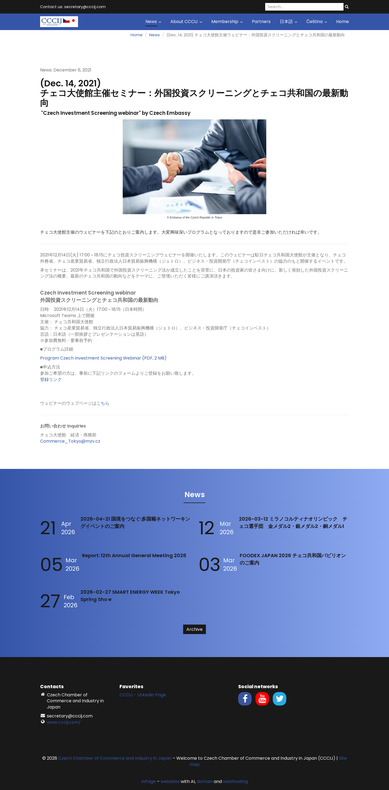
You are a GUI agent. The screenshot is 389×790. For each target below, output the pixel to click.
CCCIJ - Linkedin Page (142, 695)
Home (342, 21)
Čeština (316, 21)
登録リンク (51, 379)
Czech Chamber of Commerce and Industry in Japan (114, 758)
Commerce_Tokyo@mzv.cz (70, 441)
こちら (102, 403)
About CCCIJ (186, 21)
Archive (194, 629)
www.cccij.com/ (64, 722)
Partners (261, 21)
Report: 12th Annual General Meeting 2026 (134, 555)
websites (170, 781)
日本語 (288, 21)
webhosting (235, 781)
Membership (227, 21)
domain (205, 781)
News (153, 21)
